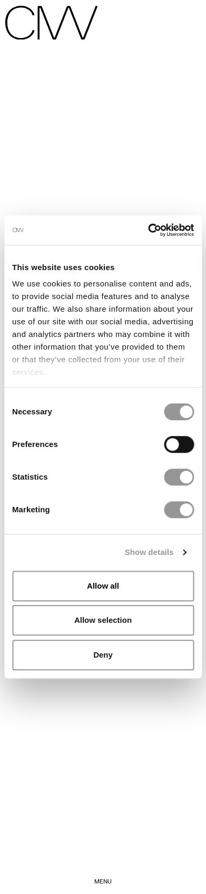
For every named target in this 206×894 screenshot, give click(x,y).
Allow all (103, 585)
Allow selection (103, 619)
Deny (103, 654)
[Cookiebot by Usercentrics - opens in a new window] (148, 230)
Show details (149, 552)
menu (103, 881)
